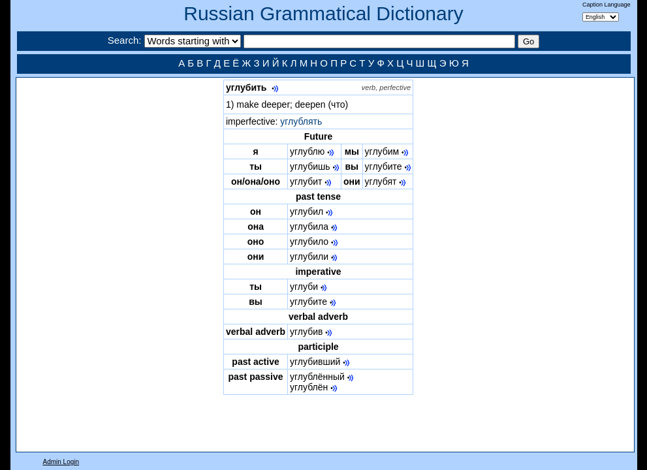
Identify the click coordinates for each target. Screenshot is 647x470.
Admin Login (61, 461)
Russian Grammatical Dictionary (323, 13)
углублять (301, 121)
